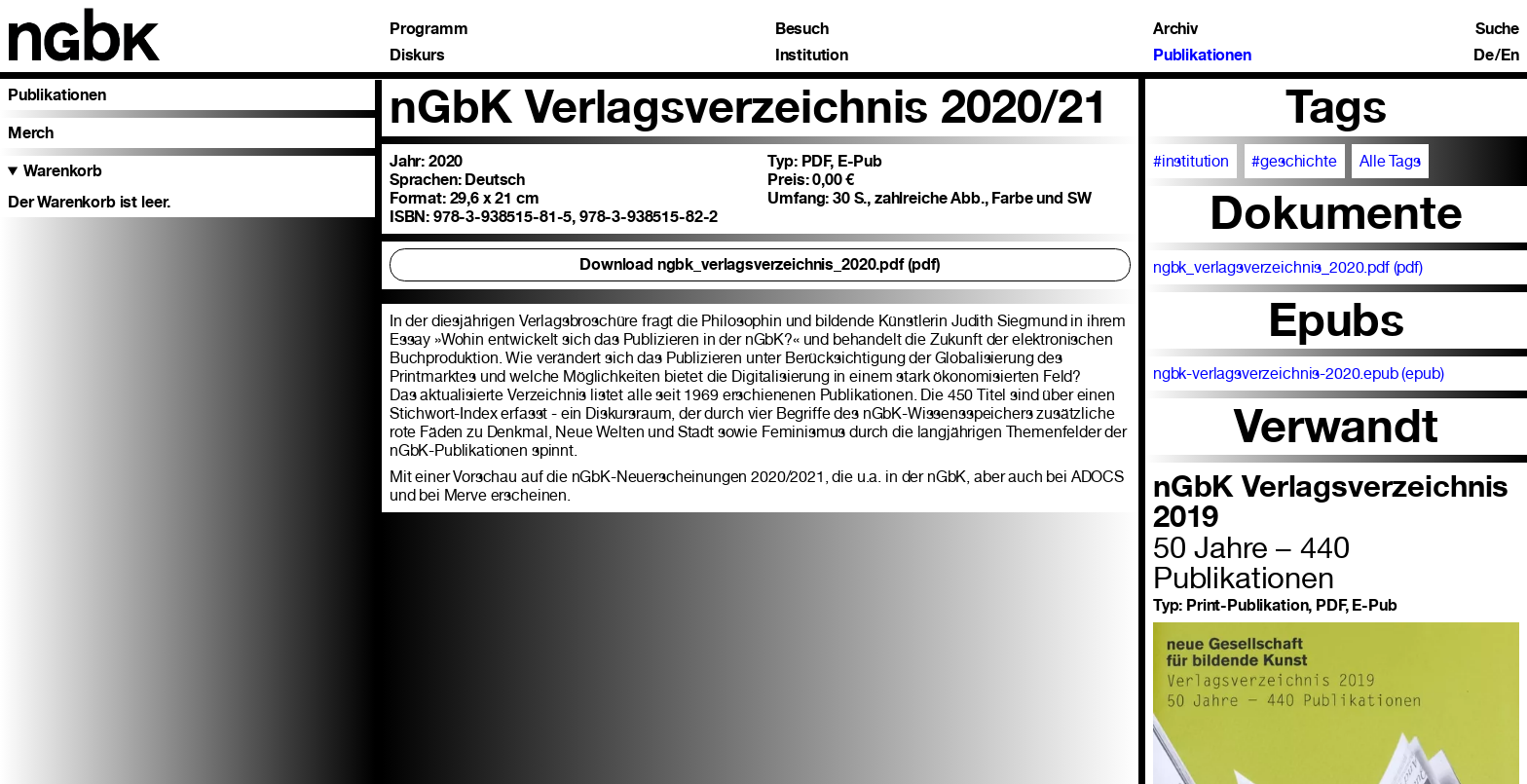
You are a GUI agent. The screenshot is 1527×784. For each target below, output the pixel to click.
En (1510, 55)
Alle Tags (1390, 161)
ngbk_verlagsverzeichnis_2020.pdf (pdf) (1288, 267)
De (1483, 55)
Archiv (1175, 29)
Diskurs (417, 55)
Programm (429, 29)
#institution (1191, 161)
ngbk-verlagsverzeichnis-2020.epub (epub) (1298, 373)
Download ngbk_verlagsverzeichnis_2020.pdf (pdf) (760, 264)
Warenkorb (62, 171)
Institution (811, 55)
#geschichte (1293, 161)
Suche (1497, 29)
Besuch (802, 29)
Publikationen (1202, 55)
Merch (31, 133)
